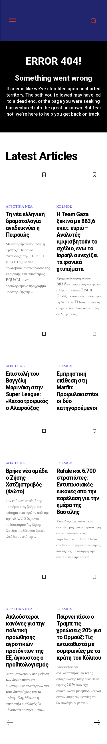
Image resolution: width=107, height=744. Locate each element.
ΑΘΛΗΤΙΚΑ (15, 365)
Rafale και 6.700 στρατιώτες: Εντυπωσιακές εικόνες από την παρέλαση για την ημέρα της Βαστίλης (77, 491)
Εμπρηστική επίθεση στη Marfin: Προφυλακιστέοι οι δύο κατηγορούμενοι (77, 390)
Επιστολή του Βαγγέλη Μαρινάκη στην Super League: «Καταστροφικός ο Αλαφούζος (27, 390)
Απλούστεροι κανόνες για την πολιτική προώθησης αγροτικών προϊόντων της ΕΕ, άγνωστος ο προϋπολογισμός (27, 640)
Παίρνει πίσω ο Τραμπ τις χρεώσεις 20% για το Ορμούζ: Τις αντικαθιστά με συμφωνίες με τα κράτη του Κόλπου (78, 637)
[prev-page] (10, 722)
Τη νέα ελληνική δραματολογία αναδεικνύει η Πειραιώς (25, 224)
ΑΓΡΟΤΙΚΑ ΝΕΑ (19, 206)
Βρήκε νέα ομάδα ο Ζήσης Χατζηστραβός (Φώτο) (26, 481)
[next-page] (96, 722)
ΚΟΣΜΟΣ (64, 206)
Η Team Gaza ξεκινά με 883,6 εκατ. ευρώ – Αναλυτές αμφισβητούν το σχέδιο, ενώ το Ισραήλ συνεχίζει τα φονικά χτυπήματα (77, 241)
